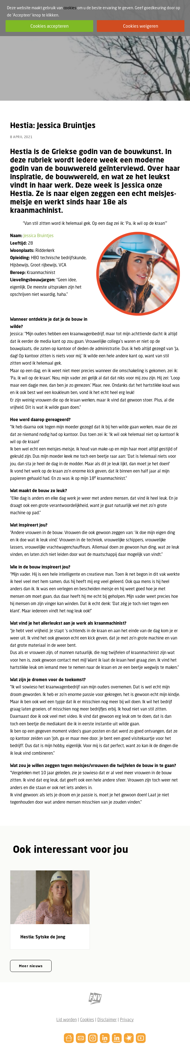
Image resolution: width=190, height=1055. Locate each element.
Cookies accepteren (49, 26)
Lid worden (66, 1019)
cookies (70, 7)
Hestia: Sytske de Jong (42, 937)
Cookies (87, 1019)
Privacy (127, 1019)
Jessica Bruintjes (38, 235)
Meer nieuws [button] (31, 966)
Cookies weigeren (140, 26)
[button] (50, 897)
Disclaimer (107, 1019)
